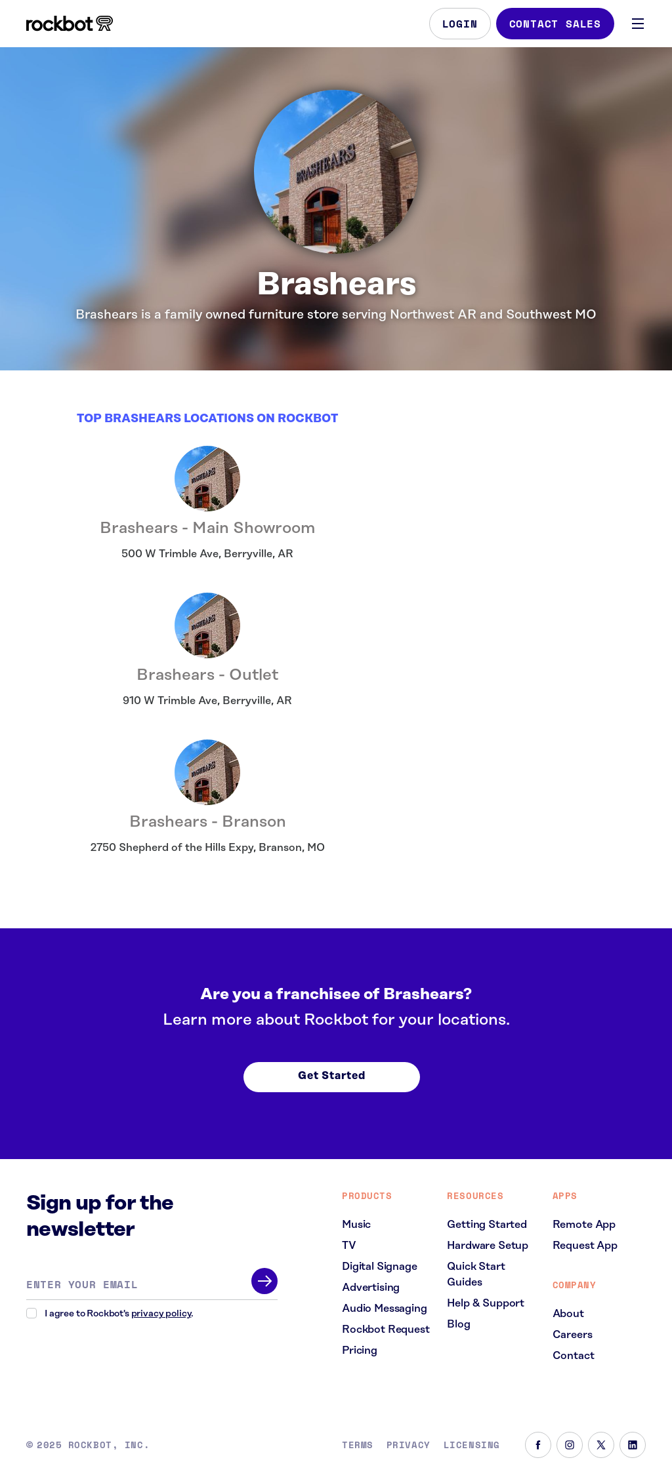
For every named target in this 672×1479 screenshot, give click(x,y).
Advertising (371, 1287)
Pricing (359, 1350)
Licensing (472, 1445)
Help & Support (485, 1303)
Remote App (584, 1225)
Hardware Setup (487, 1246)
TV (349, 1246)
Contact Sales (555, 23)
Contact (574, 1356)
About (568, 1314)
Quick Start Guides (476, 1274)
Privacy (408, 1445)
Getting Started (487, 1225)
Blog (458, 1324)
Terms (357, 1445)
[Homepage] (70, 23)
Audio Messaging (384, 1308)
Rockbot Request (386, 1329)
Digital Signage (379, 1266)
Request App (585, 1246)
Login (460, 23)
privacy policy (161, 1314)
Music (356, 1225)
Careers (573, 1335)
